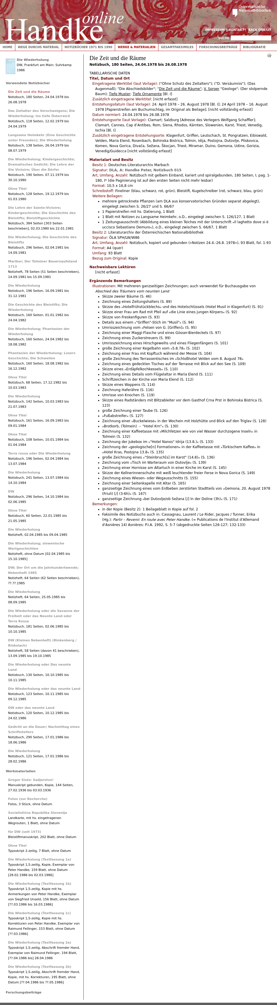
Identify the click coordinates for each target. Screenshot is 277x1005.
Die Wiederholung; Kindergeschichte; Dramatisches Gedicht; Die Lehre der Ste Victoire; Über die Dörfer (41, 164)
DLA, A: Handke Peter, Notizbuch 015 (145, 170)
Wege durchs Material (38, 47)
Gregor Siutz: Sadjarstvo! (30, 780)
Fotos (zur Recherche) (27, 799)
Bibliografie (254, 47)
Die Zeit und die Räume (29, 92)
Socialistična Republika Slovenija (37, 813)
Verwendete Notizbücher (28, 83)
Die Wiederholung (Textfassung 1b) (39, 884)
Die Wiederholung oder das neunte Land (44, 689)
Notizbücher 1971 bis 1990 (88, 47)
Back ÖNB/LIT (259, 29)
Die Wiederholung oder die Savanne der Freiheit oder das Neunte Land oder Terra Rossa (44, 616)
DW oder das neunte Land (31, 708)
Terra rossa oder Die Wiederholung (39, 453)
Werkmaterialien (20, 771)
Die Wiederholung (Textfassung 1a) (39, 859)
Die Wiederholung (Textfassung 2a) (39, 942)
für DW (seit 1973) (24, 832)
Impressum (215, 29)
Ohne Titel (17, 189)
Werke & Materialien (137, 47)
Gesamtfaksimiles (177, 47)
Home (7, 47)
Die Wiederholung (33, 60)
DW (11, 491)
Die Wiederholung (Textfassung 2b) (39, 967)
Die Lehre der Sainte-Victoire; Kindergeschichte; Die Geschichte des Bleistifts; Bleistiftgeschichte (42, 213)
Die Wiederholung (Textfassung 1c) (39, 913)
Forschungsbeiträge (218, 47)
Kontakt (236, 29)
